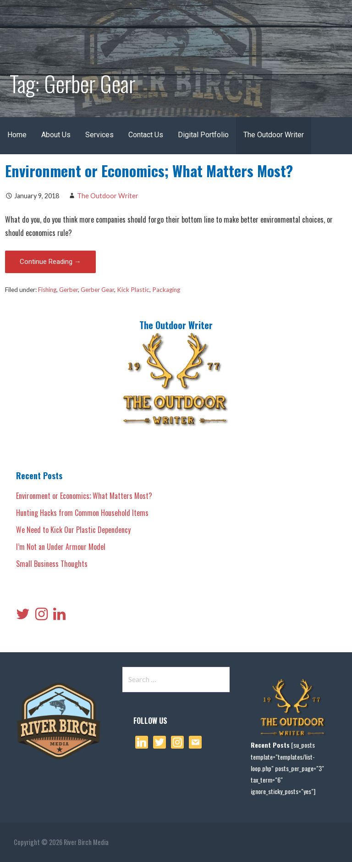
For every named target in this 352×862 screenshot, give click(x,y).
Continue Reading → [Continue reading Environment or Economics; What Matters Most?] (50, 261)
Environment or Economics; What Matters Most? (149, 170)
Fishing (47, 289)
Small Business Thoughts (52, 563)
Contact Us (145, 134)
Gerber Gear (97, 289)
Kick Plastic (133, 289)
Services (99, 134)
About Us (56, 134)
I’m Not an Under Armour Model (60, 546)
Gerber (68, 289)
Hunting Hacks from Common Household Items (82, 512)
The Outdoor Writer (273, 134)
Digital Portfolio (203, 134)
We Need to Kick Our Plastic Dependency (73, 529)
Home (17, 134)
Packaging (166, 289)
